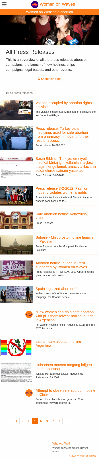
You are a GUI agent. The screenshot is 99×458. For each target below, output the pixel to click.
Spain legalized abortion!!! (56, 289)
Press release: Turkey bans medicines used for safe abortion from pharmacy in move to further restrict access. (62, 135)
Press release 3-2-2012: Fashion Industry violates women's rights (62, 190)
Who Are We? (61, 443)
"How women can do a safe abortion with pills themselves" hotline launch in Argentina (65, 316)
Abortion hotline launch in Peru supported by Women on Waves (61, 265)
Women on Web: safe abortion (49, 12)
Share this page (49, 78)
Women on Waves (53, 4)
